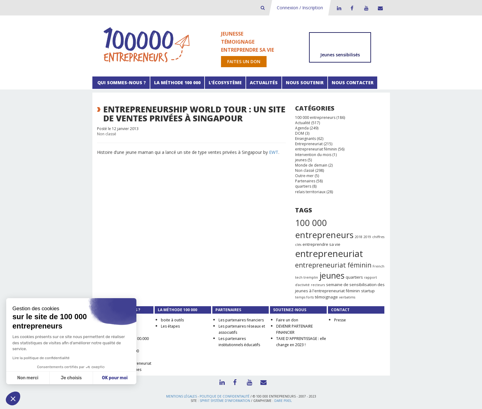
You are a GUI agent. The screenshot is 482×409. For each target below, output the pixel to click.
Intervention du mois (313, 154)
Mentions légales (181, 396)
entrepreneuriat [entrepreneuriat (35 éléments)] (329, 253)
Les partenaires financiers (241, 320)
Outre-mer (304, 175)
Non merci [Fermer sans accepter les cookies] (27, 378)
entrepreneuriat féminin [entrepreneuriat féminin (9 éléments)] (333, 265)
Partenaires (305, 181)
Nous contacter (353, 82)
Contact (379, 8)
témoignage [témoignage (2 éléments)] (326, 297)
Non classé (106, 134)
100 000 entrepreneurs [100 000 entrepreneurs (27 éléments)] (324, 229)
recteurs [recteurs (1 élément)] (318, 285)
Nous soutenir (305, 82)
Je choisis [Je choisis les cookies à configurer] (71, 378)
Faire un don (287, 320)
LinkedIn (338, 8)
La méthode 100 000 (177, 82)
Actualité (302, 122)
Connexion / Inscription (300, 8)
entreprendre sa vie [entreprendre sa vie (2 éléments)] (321, 244)
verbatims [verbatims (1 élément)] (347, 297)
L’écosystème (225, 82)
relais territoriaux (310, 191)
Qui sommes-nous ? (121, 82)
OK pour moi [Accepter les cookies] (115, 378)
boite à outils (172, 320)
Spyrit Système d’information (225, 400)
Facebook (352, 8)
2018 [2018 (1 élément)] (358, 237)
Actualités (264, 82)
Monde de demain (311, 165)
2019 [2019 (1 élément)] (367, 237)
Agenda (302, 128)
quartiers (303, 186)
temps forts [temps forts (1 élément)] (304, 297)
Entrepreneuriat (309, 143)
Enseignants (305, 138)
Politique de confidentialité (225, 396)
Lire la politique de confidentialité (40, 358)
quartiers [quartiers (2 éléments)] (354, 277)
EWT (273, 152)
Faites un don (243, 61)
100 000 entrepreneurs (315, 117)
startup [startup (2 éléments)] (368, 291)
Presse (340, 320)
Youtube (365, 8)
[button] (13, 398)
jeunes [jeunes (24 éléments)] (331, 275)
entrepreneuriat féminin (316, 149)
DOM (299, 133)
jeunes (301, 160)
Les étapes (170, 326)
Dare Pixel (283, 400)
